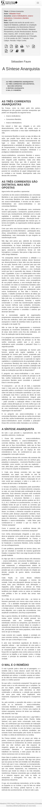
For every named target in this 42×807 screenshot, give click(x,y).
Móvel (16, 806)
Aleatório (3, 803)
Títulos (17, 803)
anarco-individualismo (19, 16)
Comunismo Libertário (21, 18)
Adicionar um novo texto (27, 806)
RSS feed (11, 803)
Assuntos (31, 803)
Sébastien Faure (15, 13)
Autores (24, 803)
